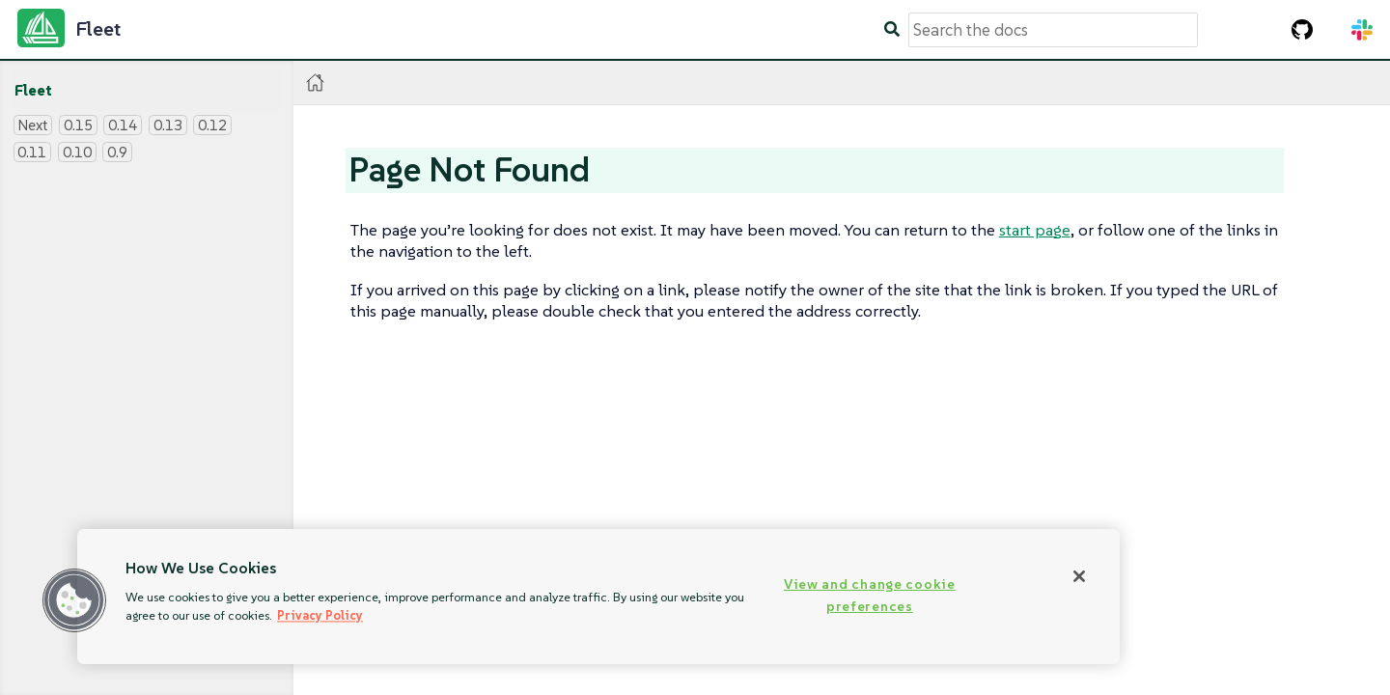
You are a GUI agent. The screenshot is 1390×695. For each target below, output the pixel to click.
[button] (74, 600)
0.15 (78, 125)
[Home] (315, 82)
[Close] (1079, 576)
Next (32, 125)
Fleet (33, 90)
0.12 (212, 125)
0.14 (122, 125)
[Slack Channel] (1362, 30)
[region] (598, 596)
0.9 (117, 152)
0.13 (167, 125)
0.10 (77, 152)
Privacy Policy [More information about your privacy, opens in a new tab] (320, 615)
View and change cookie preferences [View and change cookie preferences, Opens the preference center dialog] (870, 595)
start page (1034, 229)
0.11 (31, 152)
